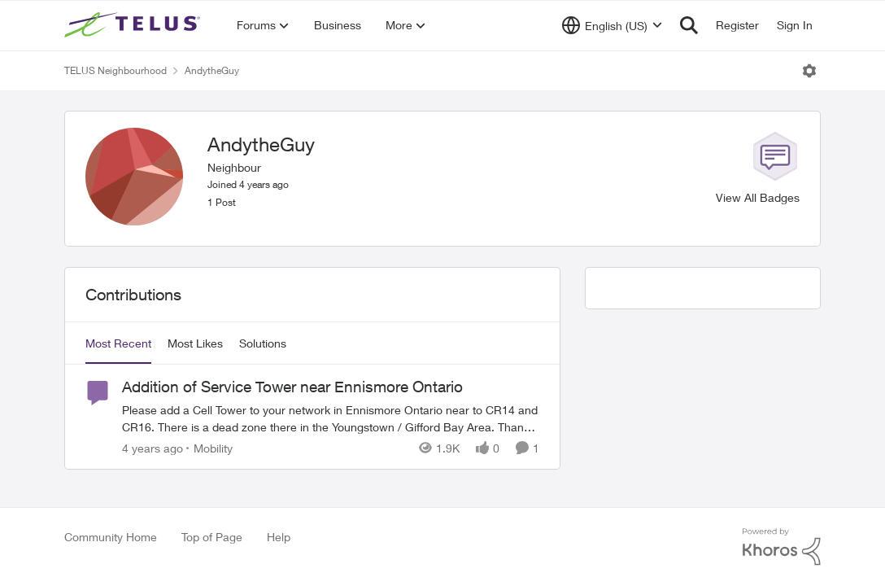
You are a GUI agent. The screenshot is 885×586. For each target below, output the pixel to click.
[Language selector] (612, 25)
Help (278, 537)
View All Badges (758, 197)
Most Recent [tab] (118, 343)
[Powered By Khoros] (782, 547)
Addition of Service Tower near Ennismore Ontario (292, 387)
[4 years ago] (152, 448)
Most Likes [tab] (195, 343)
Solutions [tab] (262, 343)
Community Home (110, 537)
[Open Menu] (809, 70)
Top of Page (211, 537)
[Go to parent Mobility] (209, 448)
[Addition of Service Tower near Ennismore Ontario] (330, 418)
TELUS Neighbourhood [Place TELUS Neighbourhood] (115, 70)
